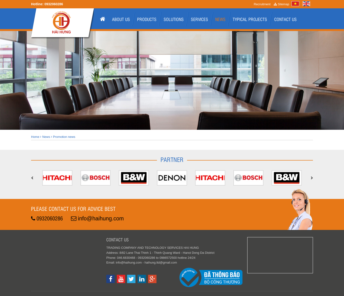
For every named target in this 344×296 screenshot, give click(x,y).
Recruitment (262, 4)
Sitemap (281, 4)
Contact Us (285, 19)
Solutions (174, 19)
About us (121, 19)
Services (199, 19)
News (220, 19)
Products (146, 19)
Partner (172, 159)
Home (35, 137)
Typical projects (250, 19)
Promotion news (64, 137)
